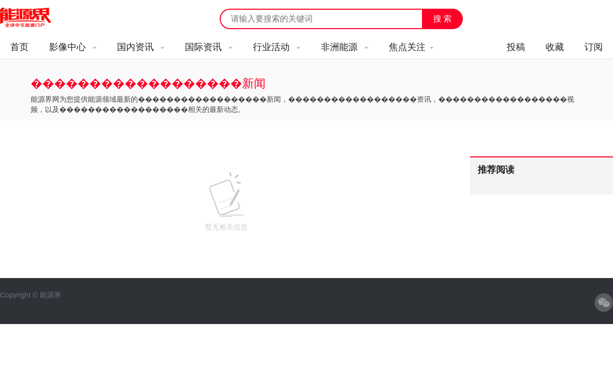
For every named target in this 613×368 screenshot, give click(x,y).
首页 (19, 47)
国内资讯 (140, 47)
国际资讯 (208, 47)
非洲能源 (344, 47)
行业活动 (276, 47)
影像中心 (73, 47)
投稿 (516, 47)
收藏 (555, 47)
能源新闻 (34, 18)
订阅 (593, 47)
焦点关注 (411, 47)
